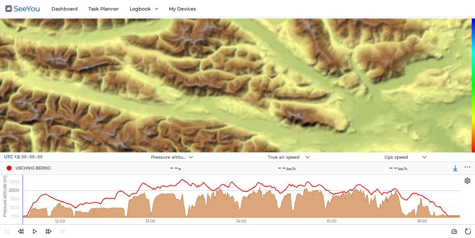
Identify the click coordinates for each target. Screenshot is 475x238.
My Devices (182, 9)
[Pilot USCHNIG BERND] (9, 168)
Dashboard (64, 9)
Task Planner (103, 9)
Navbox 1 (117, 152)
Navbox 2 (234, 152)
